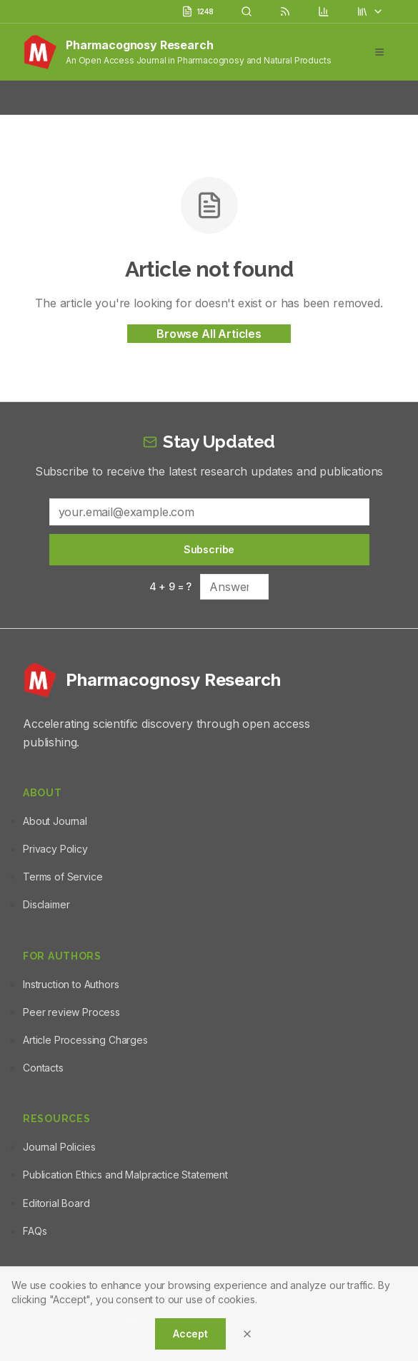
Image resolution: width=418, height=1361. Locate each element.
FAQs (34, 1231)
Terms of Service (62, 876)
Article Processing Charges (85, 1040)
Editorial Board (56, 1203)
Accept (190, 1333)
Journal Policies (59, 1147)
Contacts (43, 1068)
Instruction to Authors (71, 984)
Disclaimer (46, 904)
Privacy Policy (55, 849)
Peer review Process (71, 1012)
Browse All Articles (209, 334)
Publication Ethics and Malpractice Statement (125, 1175)
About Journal (55, 821)
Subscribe (209, 549)
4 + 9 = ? (170, 586)
